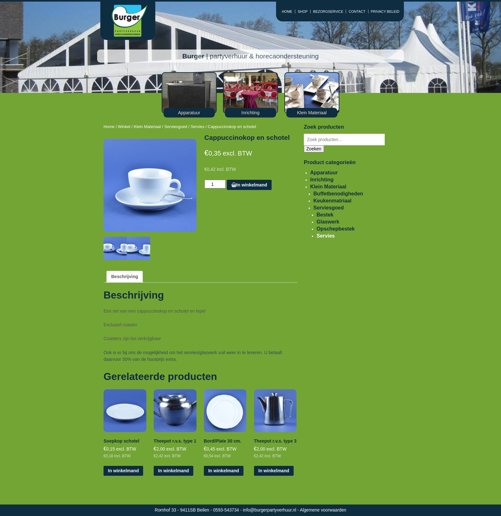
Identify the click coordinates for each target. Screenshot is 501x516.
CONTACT (357, 11)
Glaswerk (328, 221)
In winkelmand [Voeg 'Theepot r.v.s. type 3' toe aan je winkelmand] (273, 470)
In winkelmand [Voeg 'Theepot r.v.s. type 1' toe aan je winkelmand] (173, 470)
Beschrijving (124, 276)
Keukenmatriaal (332, 200)
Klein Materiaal (147, 126)
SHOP (303, 11)
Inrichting (322, 179)
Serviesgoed (175, 126)
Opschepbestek (336, 228)
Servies (197, 126)
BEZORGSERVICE (328, 11)
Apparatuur (324, 172)
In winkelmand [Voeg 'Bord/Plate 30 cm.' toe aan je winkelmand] (223, 470)
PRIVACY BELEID (385, 11)
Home (109, 126)
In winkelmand (249, 184)
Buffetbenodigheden (338, 193)
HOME (287, 11)
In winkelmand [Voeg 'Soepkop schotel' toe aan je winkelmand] (123, 470)
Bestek (325, 214)
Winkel (124, 126)
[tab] (124, 277)
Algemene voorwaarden (323, 510)
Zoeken (313, 148)
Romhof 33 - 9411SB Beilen (182, 510)
